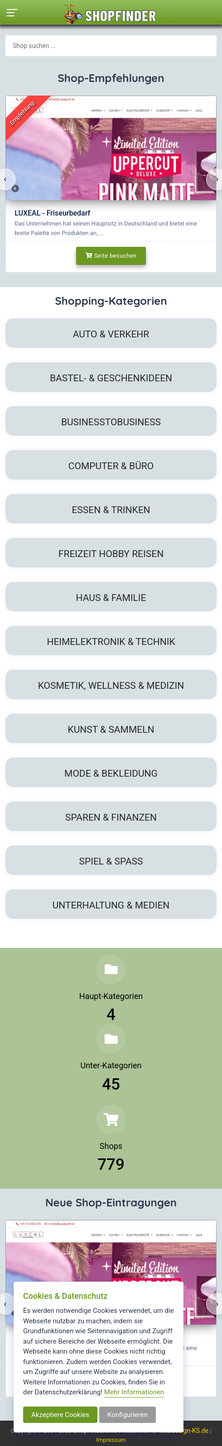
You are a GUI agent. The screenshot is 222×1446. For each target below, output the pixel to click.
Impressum (110, 1439)
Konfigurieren (127, 1415)
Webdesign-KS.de (184, 1430)
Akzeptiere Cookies (60, 1415)
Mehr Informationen (134, 1392)
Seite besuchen (111, 255)
